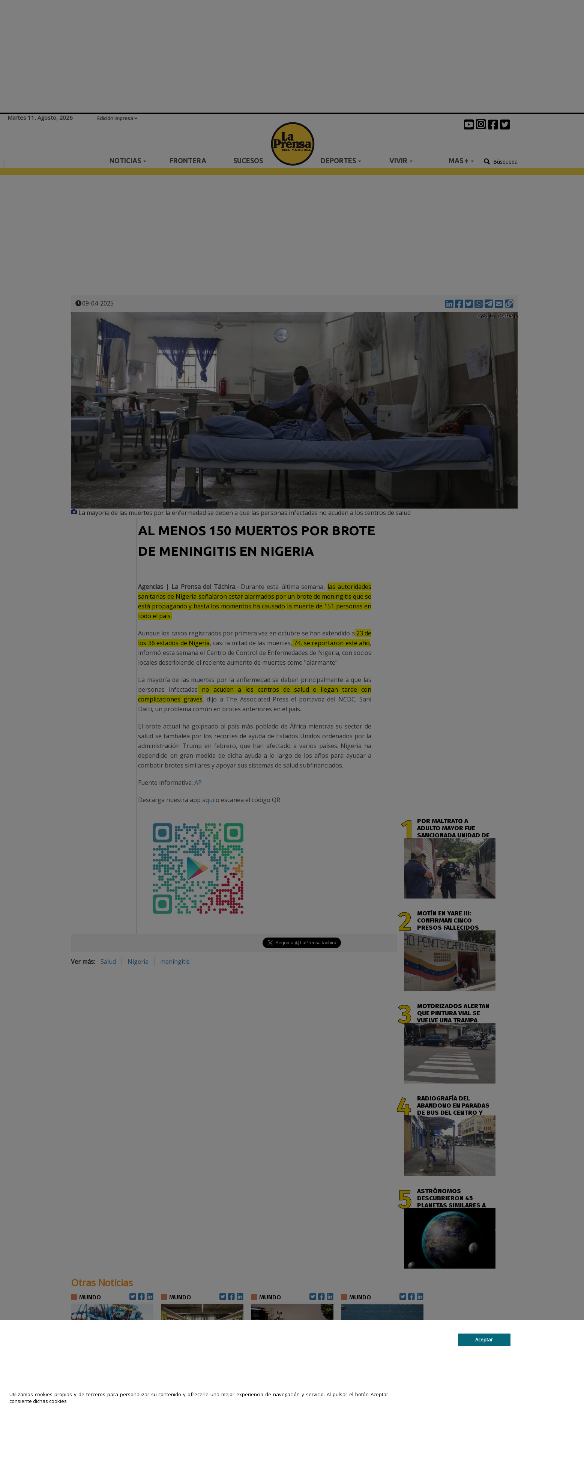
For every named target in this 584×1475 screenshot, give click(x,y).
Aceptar (484, 1339)
